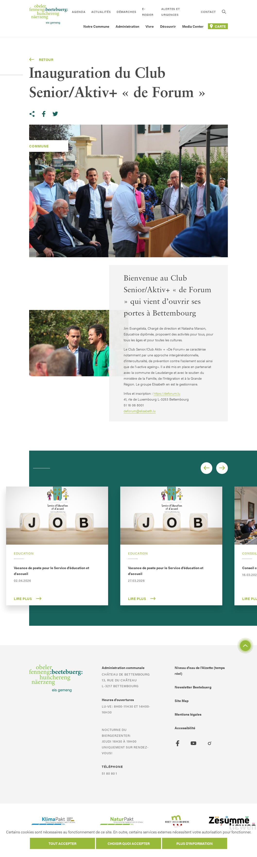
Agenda (78, 11)
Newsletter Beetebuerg (193, 687)
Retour (41, 59)
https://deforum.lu (167, 393)
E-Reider (148, 12)
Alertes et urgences (170, 12)
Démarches (126, 11)
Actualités (101, 11)
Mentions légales (188, 714)
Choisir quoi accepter (129, 843)
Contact (208, 11)
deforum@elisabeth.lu (140, 410)
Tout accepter (62, 843)
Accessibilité (185, 727)
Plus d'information (194, 843)
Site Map (181, 700)
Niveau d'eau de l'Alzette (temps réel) (200, 670)
